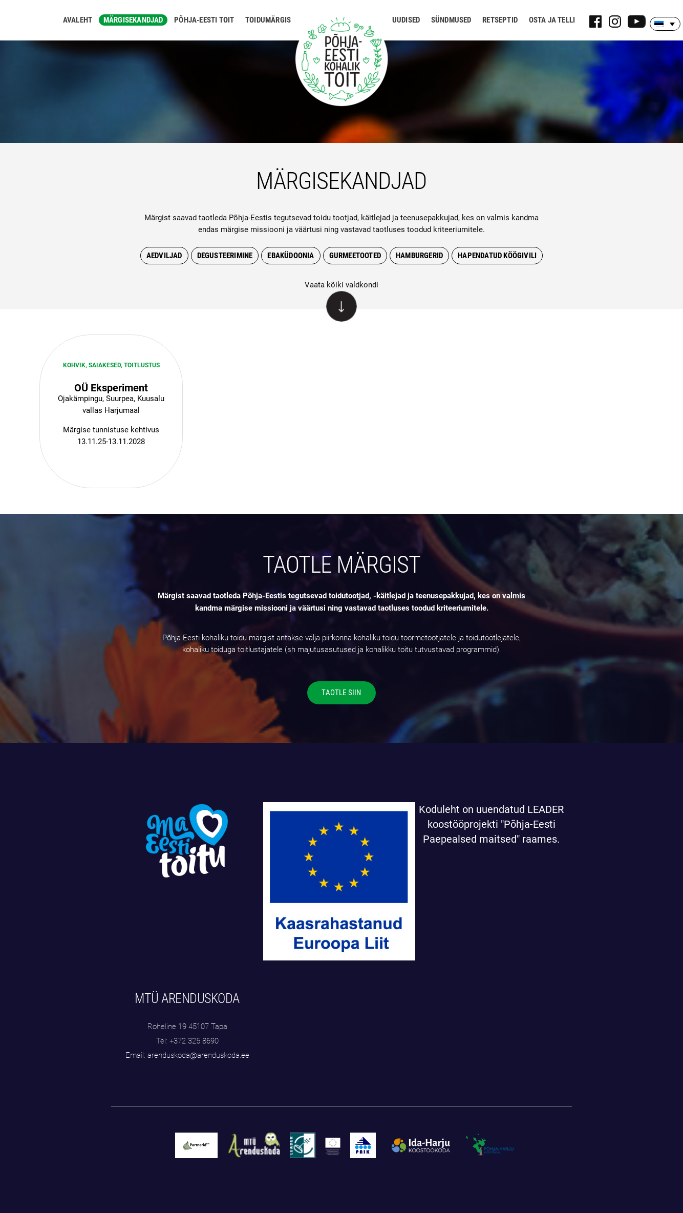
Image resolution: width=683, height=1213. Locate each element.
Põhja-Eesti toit (204, 20)
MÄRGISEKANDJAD (341, 181)
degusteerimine (225, 255)
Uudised (406, 20)
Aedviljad (164, 255)
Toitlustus (142, 365)
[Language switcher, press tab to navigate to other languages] (665, 24)
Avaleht (77, 20)
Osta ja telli (552, 20)
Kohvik (74, 365)
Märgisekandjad (133, 20)
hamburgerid (419, 255)
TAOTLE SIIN (341, 692)
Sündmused (451, 20)
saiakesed (105, 365)
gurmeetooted (355, 255)
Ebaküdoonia (290, 255)
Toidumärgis (268, 20)
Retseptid (500, 20)
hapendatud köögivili (497, 255)
